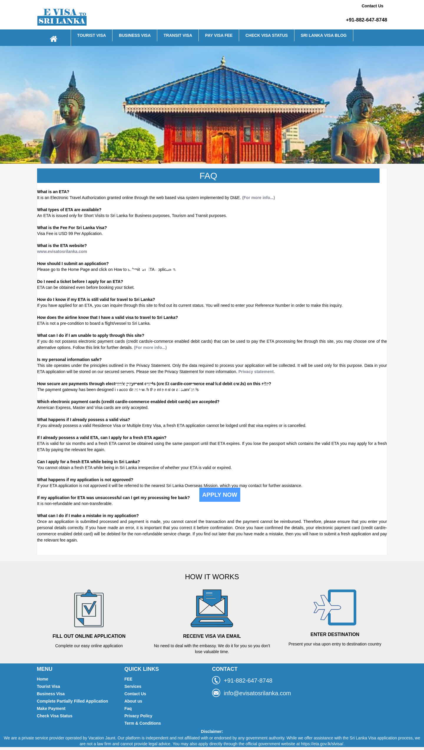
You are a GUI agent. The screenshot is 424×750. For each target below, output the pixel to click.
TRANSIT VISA (178, 35)
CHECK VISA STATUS (267, 35)
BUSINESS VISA (135, 35)
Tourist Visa (48, 686)
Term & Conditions (142, 723)
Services (132, 686)
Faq (128, 708)
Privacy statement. (256, 371)
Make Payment (51, 708)
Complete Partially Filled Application (72, 701)
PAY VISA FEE (219, 35)
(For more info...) (258, 197)
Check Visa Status (54, 715)
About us (133, 701)
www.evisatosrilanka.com (62, 251)
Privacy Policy (138, 715)
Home (42, 679)
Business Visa (51, 693)
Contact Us (372, 6)
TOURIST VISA (91, 35)
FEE (128, 679)
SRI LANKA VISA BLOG (324, 35)
